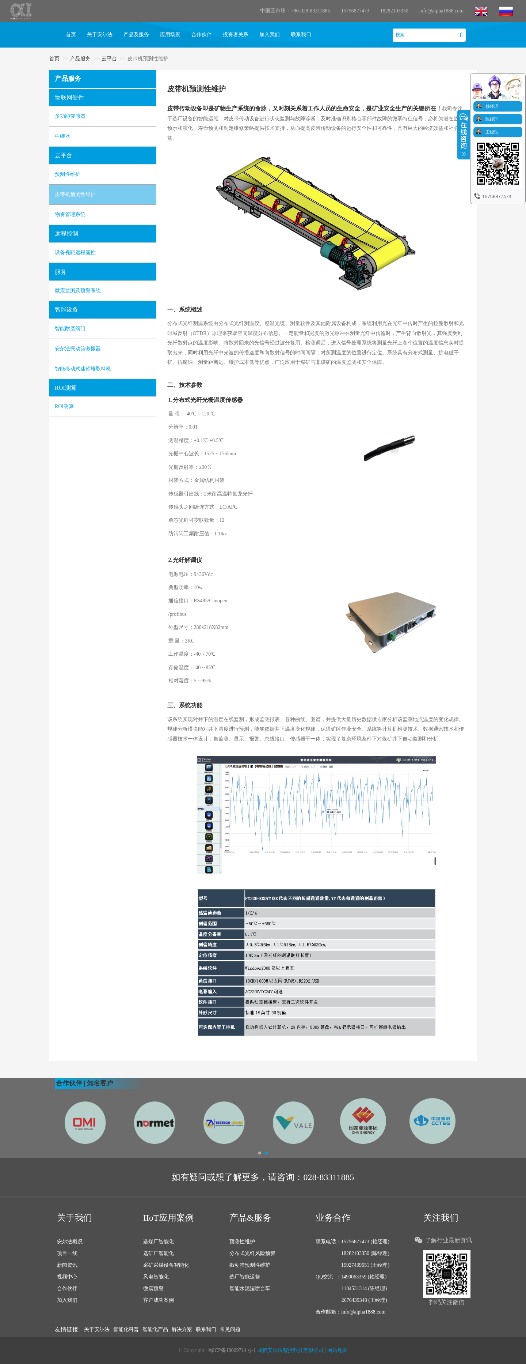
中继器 (62, 136)
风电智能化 (156, 1277)
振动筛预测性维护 (249, 1265)
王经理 (492, 132)
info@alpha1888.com (441, 11)
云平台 (109, 58)
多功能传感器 (70, 116)
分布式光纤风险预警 (252, 1253)
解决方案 (182, 1329)
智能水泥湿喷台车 (249, 1288)
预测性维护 (67, 174)
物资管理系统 (70, 214)
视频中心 (67, 1277)
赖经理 (492, 106)
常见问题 (230, 1329)
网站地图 (337, 1350)
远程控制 (66, 233)
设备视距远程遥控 (75, 252)
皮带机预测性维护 (75, 194)
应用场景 (170, 34)
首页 (71, 34)
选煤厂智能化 (158, 1241)
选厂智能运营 (244, 1277)
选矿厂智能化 (158, 1253)
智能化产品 (155, 1329)
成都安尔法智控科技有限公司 (290, 1350)
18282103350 (394, 11)
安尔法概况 (70, 1241)
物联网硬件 (69, 97)
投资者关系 (235, 34)
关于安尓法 (100, 34)
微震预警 (153, 1288)
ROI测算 (66, 388)
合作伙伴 (201, 34)
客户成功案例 (158, 1300)
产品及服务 (136, 34)
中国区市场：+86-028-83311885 (295, 11)
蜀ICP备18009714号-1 (232, 1350)
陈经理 (492, 119)
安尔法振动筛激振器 (78, 348)
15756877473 (355, 11)
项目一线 (67, 1253)
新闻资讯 (67, 1265)
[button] (58, 1113)
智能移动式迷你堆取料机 (83, 369)
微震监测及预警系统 (78, 290)
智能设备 (66, 309)
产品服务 (80, 58)
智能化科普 (126, 1329)
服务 (60, 272)
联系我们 (301, 34)
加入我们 (269, 34)
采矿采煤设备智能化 (166, 1265)
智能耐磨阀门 (70, 328)
